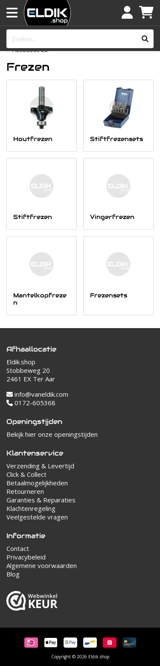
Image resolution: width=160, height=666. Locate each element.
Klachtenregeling (30, 508)
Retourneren (25, 491)
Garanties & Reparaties (41, 500)
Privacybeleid (26, 557)
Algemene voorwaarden (41, 565)
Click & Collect (26, 474)
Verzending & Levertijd (40, 465)
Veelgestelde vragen (37, 517)
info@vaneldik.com (37, 394)
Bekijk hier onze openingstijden (52, 434)
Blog (13, 574)
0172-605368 (30, 402)
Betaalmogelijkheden (37, 483)
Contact (17, 548)
